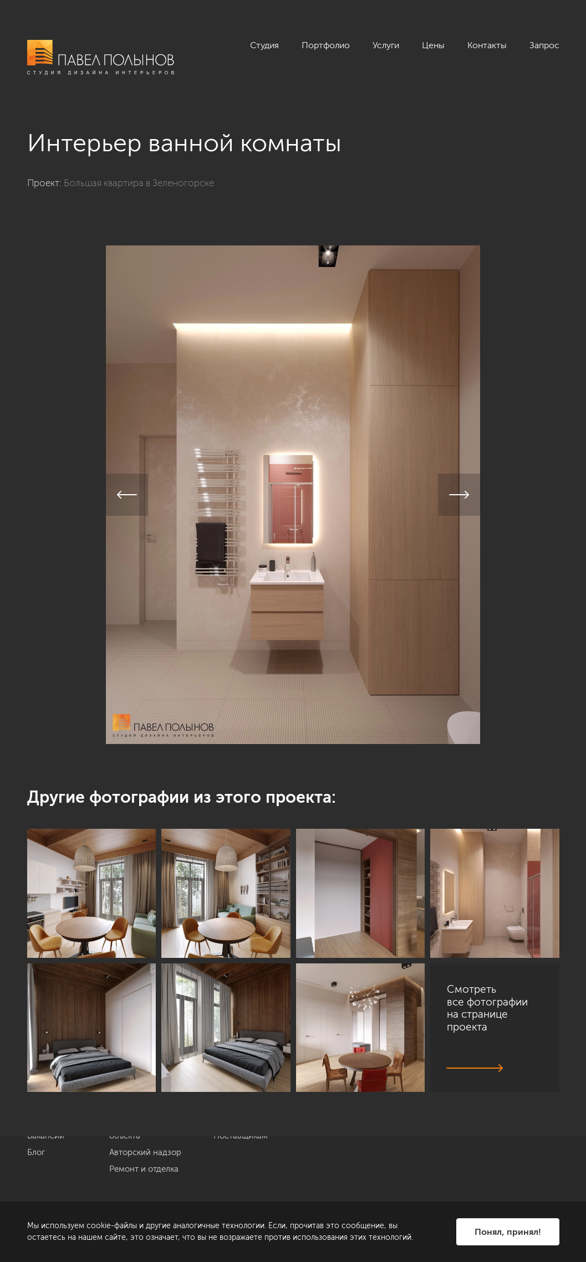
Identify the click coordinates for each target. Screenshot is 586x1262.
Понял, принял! (508, 1232)
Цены (433, 45)
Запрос (544, 45)
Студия (264, 45)
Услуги (386, 45)
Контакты (487, 45)
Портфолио (326, 45)
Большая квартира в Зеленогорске (139, 182)
